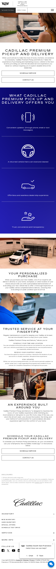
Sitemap (26, 560)
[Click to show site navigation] (51, 10)
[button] (8, 10)
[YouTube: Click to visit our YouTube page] (14, 550)
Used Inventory (9, 522)
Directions (21, 10)
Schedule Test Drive (11, 527)
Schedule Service (28, 73)
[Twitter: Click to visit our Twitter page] (9, 550)
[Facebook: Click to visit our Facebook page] (4, 550)
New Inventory (8, 519)
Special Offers (8, 525)
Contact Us (28, 80)
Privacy (32, 560)
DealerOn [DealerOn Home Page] (19, 560)
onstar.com (38, 482)
